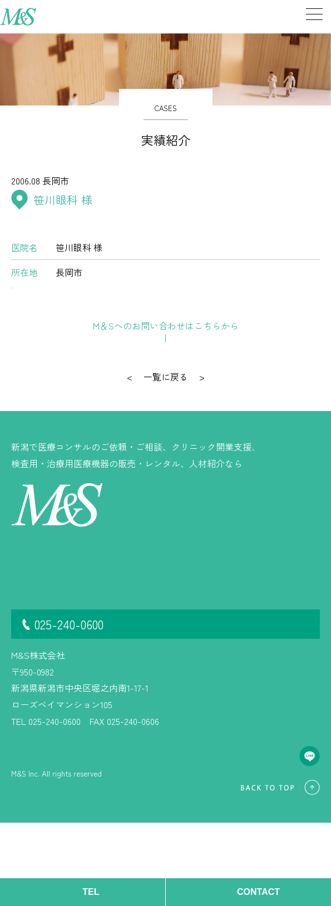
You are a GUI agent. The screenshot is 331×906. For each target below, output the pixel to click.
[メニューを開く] (306, 16)
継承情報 (81, 634)
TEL (90, 892)
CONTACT (258, 892)
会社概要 (81, 650)
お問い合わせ (172, 409)
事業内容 (29, 634)
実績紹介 (29, 650)
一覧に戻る (166, 460)
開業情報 (29, 667)
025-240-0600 (68, 707)
